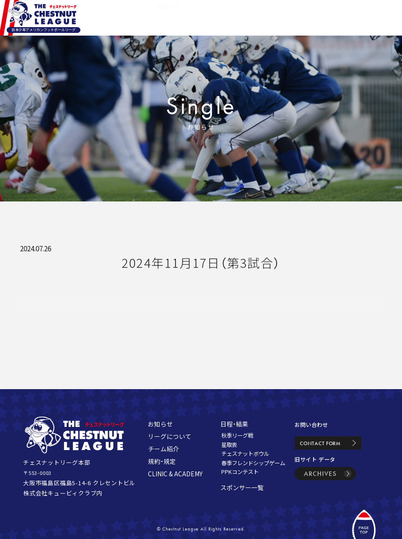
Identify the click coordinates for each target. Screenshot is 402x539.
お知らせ (160, 423)
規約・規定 (162, 461)
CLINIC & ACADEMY (175, 473)
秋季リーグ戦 (237, 435)
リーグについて (169, 436)
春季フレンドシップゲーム (253, 463)
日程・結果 (234, 423)
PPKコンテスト (240, 472)
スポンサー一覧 (242, 487)
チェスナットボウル (245, 454)
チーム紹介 (163, 448)
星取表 (229, 445)
